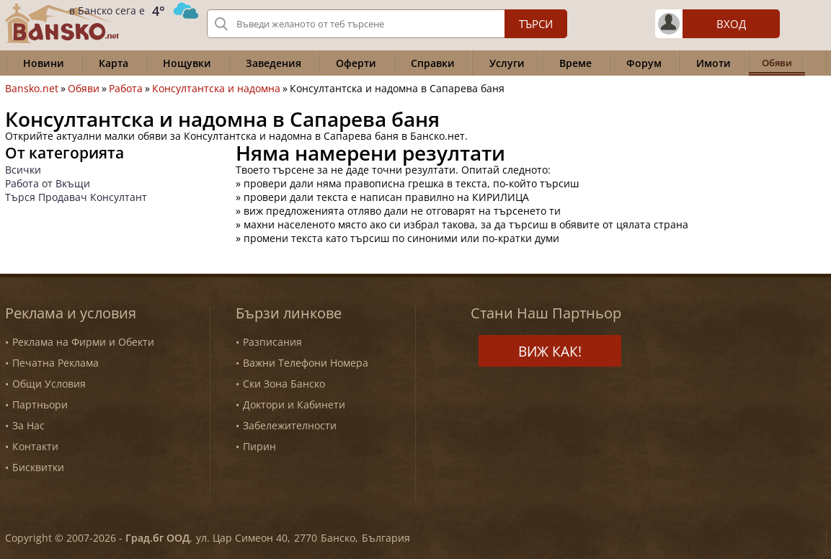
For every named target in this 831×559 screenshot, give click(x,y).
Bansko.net (31, 88)
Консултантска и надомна (216, 88)
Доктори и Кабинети (294, 404)
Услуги (507, 63)
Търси (536, 24)
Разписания (272, 342)
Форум (644, 63)
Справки (433, 63)
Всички (23, 169)
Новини (43, 63)
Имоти (713, 63)
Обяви (83, 88)
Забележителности (290, 425)
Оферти (356, 63)
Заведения (273, 63)
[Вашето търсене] (387, 23)
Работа (126, 88)
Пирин (259, 446)
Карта (113, 63)
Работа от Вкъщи (47, 183)
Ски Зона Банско (284, 383)
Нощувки (187, 63)
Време (575, 63)
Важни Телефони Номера (305, 363)
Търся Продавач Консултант (76, 197)
